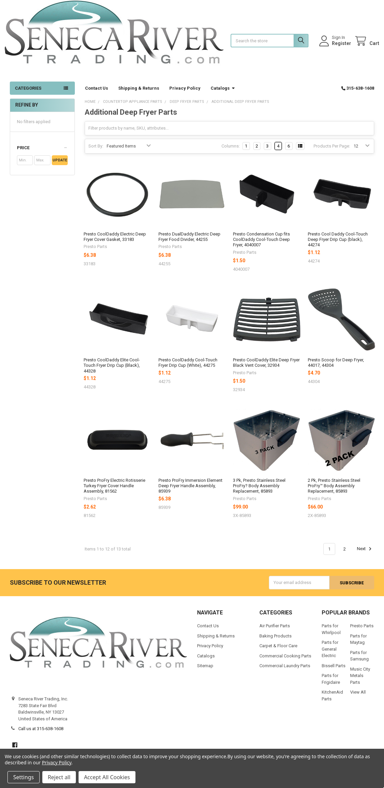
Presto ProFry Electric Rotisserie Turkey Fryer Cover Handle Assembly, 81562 (114, 491)
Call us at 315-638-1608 (40, 733)
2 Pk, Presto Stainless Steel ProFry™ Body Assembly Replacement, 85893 (334, 491)
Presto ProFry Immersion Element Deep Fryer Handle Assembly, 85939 (190, 491)
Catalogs (223, 93)
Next (365, 554)
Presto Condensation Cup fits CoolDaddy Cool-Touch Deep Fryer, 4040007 (261, 245)
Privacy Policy (184, 93)
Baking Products (275, 640)
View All (358, 697)
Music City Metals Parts (360, 680)
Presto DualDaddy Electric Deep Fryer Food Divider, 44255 (189, 242)
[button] (42, 153)
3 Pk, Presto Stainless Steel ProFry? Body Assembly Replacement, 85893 (259, 491)
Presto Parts (362, 630)
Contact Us (96, 93)
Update (59, 165)
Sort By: (95, 151)
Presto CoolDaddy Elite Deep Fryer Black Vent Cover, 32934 (266, 367)
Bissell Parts (333, 670)
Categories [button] (28, 93)
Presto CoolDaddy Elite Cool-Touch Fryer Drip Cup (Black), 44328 (112, 370)
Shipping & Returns (138, 93)
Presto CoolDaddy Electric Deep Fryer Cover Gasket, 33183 (115, 242)
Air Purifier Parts (274, 630)
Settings (23, 777)
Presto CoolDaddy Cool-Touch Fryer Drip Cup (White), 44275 (187, 367)
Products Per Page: (332, 151)
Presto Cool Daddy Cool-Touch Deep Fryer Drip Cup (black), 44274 (338, 245)
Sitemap (205, 670)
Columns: (230, 151)
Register (336, 45)
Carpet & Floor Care (278, 650)
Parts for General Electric (330, 654)
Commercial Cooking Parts (285, 660)
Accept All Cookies (107, 777)
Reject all (59, 777)
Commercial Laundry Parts (284, 670)
